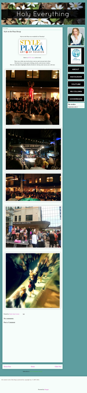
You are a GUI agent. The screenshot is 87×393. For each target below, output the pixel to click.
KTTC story (31, 57)
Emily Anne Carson (14, 314)
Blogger (47, 389)
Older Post (58, 366)
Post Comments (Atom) (36, 371)
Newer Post (7, 366)
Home (33, 366)
